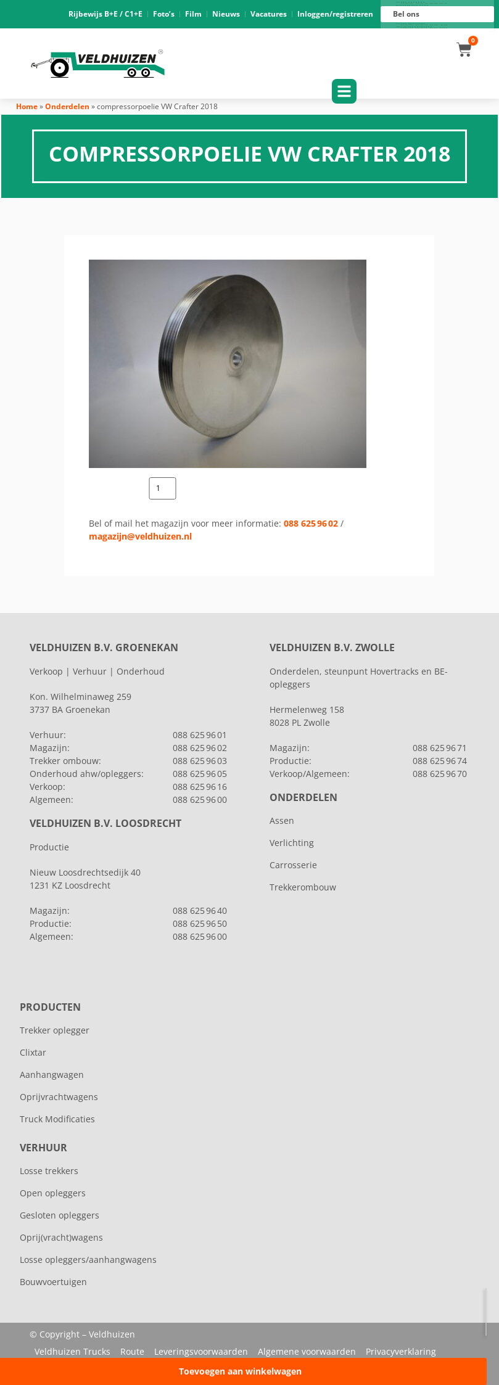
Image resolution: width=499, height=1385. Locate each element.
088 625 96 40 (200, 910)
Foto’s (164, 14)
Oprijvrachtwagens (59, 1097)
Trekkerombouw (303, 887)
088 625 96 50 (200, 923)
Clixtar (33, 1052)
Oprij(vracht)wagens (61, 1237)
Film (193, 14)
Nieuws (226, 14)
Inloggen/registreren (335, 14)
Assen (282, 820)
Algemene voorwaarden (307, 1351)
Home (27, 106)
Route (132, 1351)
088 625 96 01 (424, 3)
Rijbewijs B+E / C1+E (105, 14)
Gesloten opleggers (59, 1215)
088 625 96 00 (424, 28)
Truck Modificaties (57, 1119)
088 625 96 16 (424, 25)
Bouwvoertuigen (53, 1282)
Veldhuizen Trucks (72, 1351)
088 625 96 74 (440, 760)
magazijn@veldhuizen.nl (140, 536)
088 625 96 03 (200, 760)
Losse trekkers (49, 1171)
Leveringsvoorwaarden (201, 1351)
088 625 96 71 (440, 748)
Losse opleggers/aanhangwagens (88, 1259)
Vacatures (268, 14)
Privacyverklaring (401, 1351)
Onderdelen (67, 106)
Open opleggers (53, 1193)
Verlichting (292, 843)
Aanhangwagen (52, 1074)
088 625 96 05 (200, 773)
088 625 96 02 (311, 523)
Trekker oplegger (54, 1030)
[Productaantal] (162, 488)
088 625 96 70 (440, 773)
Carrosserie (293, 865)
